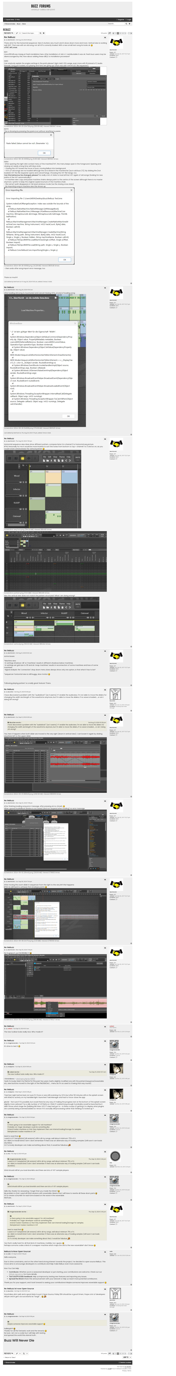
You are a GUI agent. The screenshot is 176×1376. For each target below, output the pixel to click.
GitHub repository (16, 1274)
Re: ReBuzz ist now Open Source (19, 1289)
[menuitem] (17, 19)
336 (115, 1254)
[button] (109, 33)
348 (115, 1030)
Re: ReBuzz (9, 37)
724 (115, 1052)
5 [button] (125, 33)
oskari (112, 1026)
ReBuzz (7, 29)
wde (111, 1251)
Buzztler (112, 701)
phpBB (109, 1369)
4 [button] (122, 33)
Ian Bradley (128, 1367)
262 (115, 703)
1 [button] (115, 33)
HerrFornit (113, 50)
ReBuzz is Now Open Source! (17, 1251)
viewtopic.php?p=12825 (25, 1079)
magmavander (115, 1050)
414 (115, 1077)
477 (115, 52)
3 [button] (120, 33)
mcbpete (113, 1074)
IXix (111, 1163)
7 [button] (128, 33)
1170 (115, 1165)
